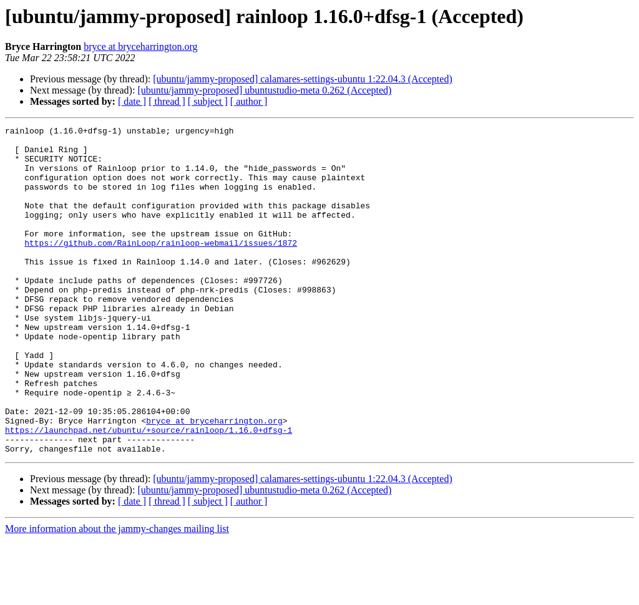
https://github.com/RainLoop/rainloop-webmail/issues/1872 (160, 267)
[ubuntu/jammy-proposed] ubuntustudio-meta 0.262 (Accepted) (264, 90)
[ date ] (132, 101)
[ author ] (249, 101)
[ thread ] (167, 101)
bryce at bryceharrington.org (140, 46)
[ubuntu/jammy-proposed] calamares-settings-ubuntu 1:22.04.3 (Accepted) (302, 79)
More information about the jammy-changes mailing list (117, 594)
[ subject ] (208, 101)
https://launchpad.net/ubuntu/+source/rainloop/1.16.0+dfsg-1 (148, 491)
